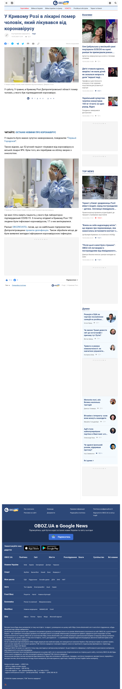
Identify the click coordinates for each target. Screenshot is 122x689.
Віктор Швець (88, 339)
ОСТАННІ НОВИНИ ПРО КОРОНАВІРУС (36, 132)
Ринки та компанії (30, 602)
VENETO (68, 8)
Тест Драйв (28, 587)
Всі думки (88, 461)
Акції (48, 587)
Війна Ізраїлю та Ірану (53, 8)
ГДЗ (25, 580)
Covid (51, 609)
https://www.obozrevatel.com (82, 627)
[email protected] (32, 672)
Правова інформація (77, 509)
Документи (51, 513)
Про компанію (29, 509)
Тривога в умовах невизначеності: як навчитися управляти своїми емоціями (93, 348)
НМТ (63, 580)
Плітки (32, 617)
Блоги (81, 557)
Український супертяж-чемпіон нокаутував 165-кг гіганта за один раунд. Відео (93, 102)
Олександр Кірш (89, 438)
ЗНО (58, 580)
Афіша (26, 617)
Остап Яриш (88, 323)
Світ (36, 557)
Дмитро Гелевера (90, 408)
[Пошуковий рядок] (116, 3)
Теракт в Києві (96, 8)
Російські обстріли (81, 8)
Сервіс (54, 587)
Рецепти (27, 594)
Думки (86, 308)
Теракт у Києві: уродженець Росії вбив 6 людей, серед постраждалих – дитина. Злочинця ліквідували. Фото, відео (100, 206)
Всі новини (113, 557)
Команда (50, 509)
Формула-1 (57, 572)
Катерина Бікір (89, 355)
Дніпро (48, 565)
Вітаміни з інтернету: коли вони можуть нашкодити (95, 417)
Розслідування (70, 557)
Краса (39, 617)
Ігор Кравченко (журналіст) (20, 34)
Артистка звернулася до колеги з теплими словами (98, 57)
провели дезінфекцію (37, 230)
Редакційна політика (19, 285)
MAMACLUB (44, 609)
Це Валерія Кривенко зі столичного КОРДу (98, 235)
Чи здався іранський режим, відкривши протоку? (93, 447)
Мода (46, 617)
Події (34, 34)
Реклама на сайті (30, 513)
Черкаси (56, 565)
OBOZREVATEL (19, 227)
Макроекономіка (45, 602)
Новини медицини (30, 609)
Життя (52, 557)
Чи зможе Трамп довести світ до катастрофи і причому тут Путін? (95, 332)
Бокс (49, 572)
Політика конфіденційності (103, 509)
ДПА (53, 580)
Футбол (26, 572)
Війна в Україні (37, 8)
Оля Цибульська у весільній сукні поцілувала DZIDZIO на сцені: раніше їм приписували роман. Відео (98, 49)
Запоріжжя (40, 565)
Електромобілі (39, 587)
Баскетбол (35, 572)
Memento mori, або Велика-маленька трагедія (92, 402)
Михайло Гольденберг (91, 422)
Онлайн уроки (44, 580)
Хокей (43, 572)
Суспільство (98, 557)
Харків (31, 565)
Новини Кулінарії (44, 594)
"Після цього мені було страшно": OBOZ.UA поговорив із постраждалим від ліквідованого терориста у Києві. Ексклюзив (98, 248)
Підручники (33, 580)
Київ (25, 565)
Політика (23, 557)
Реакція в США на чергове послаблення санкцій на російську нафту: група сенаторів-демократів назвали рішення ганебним (94, 317)
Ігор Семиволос (89, 453)
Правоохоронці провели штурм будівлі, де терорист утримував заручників (98, 214)
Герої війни (24, 8)
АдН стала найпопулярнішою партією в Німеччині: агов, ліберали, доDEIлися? (96, 431)
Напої (34, 594)
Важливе (87, 14)
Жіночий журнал (56, 617)
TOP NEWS (88, 171)
